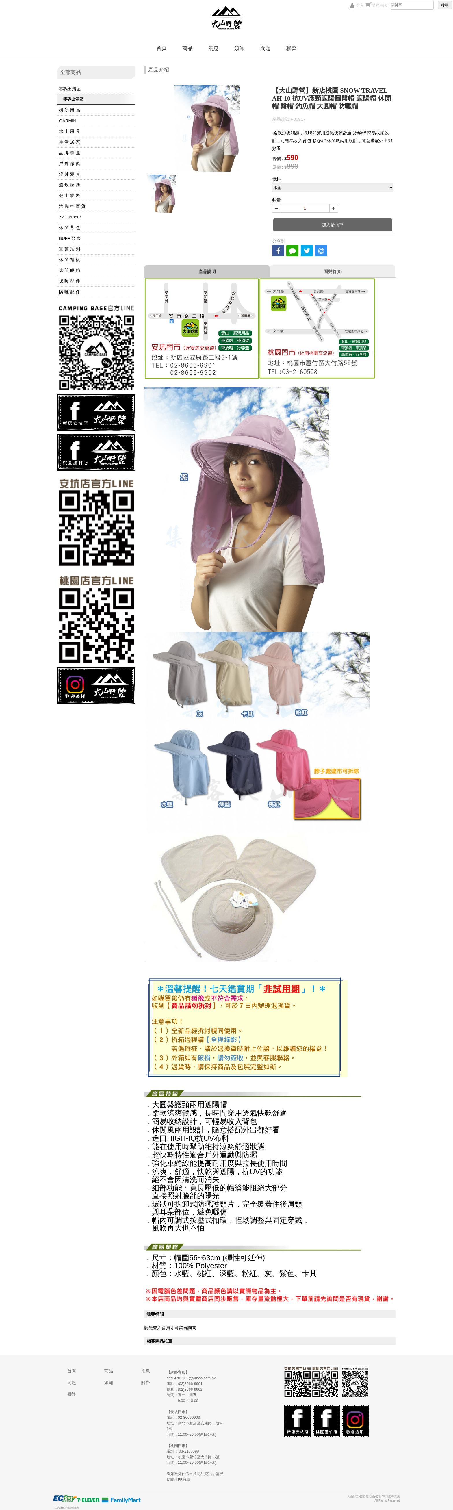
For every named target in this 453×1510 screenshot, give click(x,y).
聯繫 (291, 48)
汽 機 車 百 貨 (72, 206)
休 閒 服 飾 (69, 270)
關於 (145, 1382)
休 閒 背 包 (69, 227)
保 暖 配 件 (69, 281)
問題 (265, 48)
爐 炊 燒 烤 (69, 184)
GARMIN (67, 120)
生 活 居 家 (69, 142)
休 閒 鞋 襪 (69, 259)
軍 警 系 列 (69, 248)
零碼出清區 (70, 88)
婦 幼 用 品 (69, 109)
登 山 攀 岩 (69, 195)
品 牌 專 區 (69, 152)
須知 (239, 48)
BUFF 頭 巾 (70, 238)
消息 (213, 48)
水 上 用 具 (69, 131)
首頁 (161, 48)
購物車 (381, 5)
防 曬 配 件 (69, 291)
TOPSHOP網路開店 (66, 1507)
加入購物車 (333, 224)
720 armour (70, 216)
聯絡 (71, 1393)
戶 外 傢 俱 (69, 163)
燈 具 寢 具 (69, 174)
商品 (187, 48)
